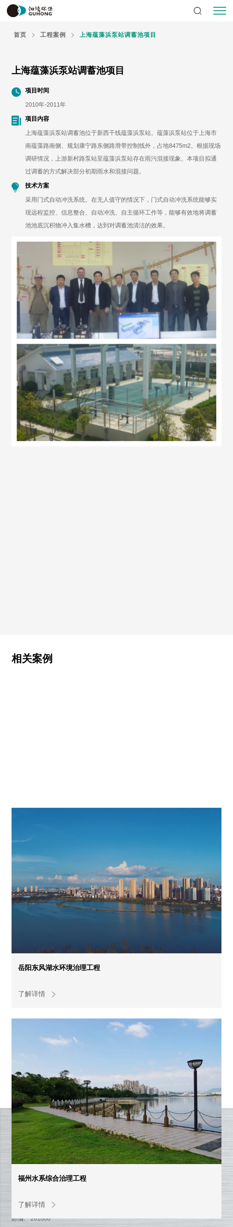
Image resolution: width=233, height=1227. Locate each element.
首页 (20, 34)
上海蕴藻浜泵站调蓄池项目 (118, 34)
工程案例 (53, 34)
